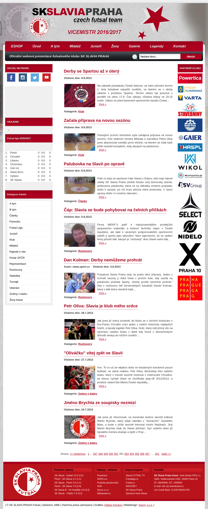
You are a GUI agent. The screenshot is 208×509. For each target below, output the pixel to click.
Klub (12, 239)
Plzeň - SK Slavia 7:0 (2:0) (68, 486)
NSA (99, 486)
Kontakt (179, 46)
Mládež (75, 46)
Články (13, 215)
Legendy (157, 46)
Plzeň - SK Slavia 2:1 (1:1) (68, 479)
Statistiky (14, 275)
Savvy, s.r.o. (146, 505)
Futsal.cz (130, 482)
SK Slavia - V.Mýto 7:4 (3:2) (68, 493)
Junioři (95, 46)
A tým (55, 46)
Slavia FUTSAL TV (135, 475)
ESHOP (17, 46)
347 (95, 453)
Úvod (37, 46)
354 (132, 453)
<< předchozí (77, 453)
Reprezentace (17, 263)
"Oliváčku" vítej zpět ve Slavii (93, 352)
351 (116, 453)
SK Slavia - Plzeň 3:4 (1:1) (68, 482)
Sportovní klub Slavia (136, 493)
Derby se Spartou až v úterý (91, 71)
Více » (102, 104)
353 (126, 453)
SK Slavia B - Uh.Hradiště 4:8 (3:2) (72, 490)
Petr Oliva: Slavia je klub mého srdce (101, 305)
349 (105, 453)
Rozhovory (15, 269)
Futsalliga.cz (132, 479)
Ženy (115, 46)
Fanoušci (14, 221)
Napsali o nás (17, 251)
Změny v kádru (18, 293)
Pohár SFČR (17, 257)
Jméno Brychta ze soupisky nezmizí (100, 402)
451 (157, 453)
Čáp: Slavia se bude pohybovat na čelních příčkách (115, 209)
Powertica (102, 475)
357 (147, 453)
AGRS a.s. (102, 479)
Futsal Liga (16, 227)
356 (142, 453)
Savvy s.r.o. (103, 490)
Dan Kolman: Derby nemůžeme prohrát (103, 259)
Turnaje (14, 281)
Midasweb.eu (104, 493)
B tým (12, 209)
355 (137, 453)
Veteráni (14, 287)
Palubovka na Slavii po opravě (94, 163)
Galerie (134, 46)
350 (111, 453)
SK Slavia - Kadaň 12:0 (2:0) (69, 475)
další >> (166, 453)
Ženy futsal (16, 299)
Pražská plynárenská (107, 482)
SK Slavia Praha (134, 490)
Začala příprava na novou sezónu (97, 120)
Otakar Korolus (113, 505)
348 (100, 453)
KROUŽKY (131, 486)
